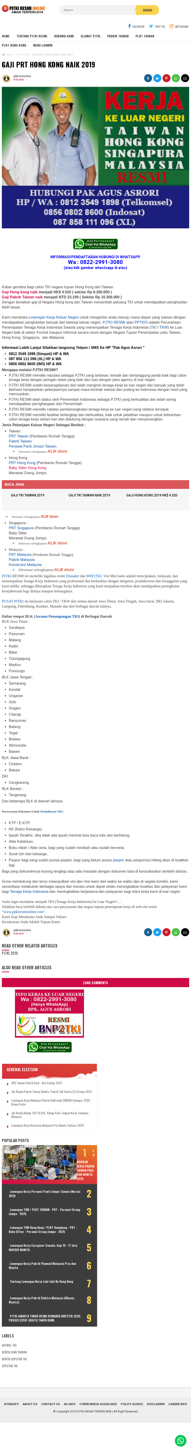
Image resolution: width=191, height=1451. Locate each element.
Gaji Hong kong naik (20, 292)
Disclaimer (156, 1432)
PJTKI (7, 576)
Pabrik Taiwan (20, 442)
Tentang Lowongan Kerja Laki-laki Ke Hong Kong (32, 1306)
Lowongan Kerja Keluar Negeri (54, 318)
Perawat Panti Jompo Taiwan (32, 447)
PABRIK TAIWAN (118, 36)
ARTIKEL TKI (9, 1373)
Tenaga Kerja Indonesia (29, 892)
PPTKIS (141, 323)
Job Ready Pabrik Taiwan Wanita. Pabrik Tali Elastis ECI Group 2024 (37, 1094)
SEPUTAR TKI (9, 1394)
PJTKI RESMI (114, 323)
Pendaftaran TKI (52, 812)
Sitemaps (11, 1432)
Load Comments (95, 983)
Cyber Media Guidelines (98, 1432)
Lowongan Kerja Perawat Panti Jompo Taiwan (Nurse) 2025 (30, 1212)
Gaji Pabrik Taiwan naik (23, 298)
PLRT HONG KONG (14, 45)
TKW (163, 328)
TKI (153, 328)
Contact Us (50, 1432)
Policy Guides (132, 1432)
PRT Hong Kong (22, 463)
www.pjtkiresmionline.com (23, 912)
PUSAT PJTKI (12, 602)
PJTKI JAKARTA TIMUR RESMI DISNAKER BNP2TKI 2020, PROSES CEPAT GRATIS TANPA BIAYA (31, 1344)
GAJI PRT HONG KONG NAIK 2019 (48, 65)
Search (124, 10)
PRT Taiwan (18, 437)
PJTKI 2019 (18, 80)
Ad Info (69, 1432)
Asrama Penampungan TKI (57, 617)
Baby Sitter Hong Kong (27, 468)
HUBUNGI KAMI (64, 36)
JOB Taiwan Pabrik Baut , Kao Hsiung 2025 (36, 1084)
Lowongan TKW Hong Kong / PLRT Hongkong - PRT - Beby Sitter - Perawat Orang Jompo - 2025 (31, 1250)
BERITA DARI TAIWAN (14, 1380)
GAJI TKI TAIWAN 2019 (29, 496)
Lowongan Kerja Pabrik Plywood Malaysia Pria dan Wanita (30, 1288)
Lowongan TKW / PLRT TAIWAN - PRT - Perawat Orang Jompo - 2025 (32, 1230)
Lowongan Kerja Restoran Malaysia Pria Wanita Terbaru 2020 (34, 1132)
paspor (118, 861)
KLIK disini (57, 452)
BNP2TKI (93, 576)
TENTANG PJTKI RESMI (32, 36)
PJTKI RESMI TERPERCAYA (94, 1439)
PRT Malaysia (20, 555)
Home (6, 36)
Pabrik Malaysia (22, 560)
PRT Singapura (21, 528)
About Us (30, 1432)
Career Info (177, 1432)
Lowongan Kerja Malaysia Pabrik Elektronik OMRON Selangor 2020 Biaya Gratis (36, 1107)
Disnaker (72, 576)
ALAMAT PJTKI (90, 36)
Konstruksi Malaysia (25, 565)
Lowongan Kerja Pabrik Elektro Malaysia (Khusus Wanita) (30, 1324)
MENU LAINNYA (43, 45)
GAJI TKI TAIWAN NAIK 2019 (90, 496)
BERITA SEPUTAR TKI (14, 1387)
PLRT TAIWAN (145, 36)
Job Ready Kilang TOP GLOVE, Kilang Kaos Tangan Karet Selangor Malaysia (36, 1119)
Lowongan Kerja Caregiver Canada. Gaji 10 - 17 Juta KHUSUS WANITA (32, 1270)
